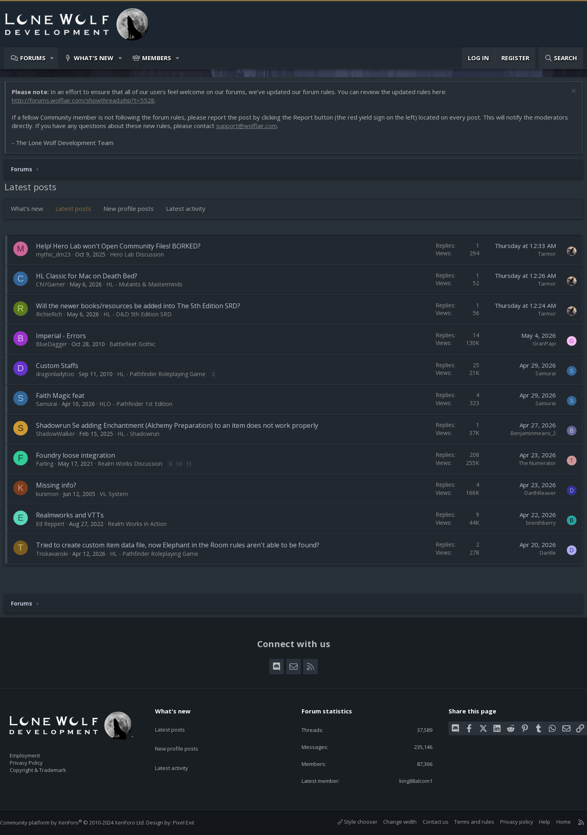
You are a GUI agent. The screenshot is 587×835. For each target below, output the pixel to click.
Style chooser (349, 822)
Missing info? (60, 489)
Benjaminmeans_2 (529, 437)
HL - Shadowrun (143, 438)
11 (193, 468)
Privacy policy (508, 822)
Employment (35, 750)
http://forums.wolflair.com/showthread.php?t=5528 (87, 104)
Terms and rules (466, 822)
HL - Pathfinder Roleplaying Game (165, 378)
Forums (33, 58)
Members (156, 58)
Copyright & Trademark (50, 767)
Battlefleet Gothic (136, 348)
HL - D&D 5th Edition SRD (141, 318)
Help (536, 822)
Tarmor (543, 257)
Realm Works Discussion (134, 467)
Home (555, 822)
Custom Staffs (61, 369)
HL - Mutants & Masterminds (148, 288)
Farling (48, 467)
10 (183, 468)
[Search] (561, 58)
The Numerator (533, 467)
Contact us (427, 822)
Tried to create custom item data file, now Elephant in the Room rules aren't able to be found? (181, 549)
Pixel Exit (191, 822)
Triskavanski (56, 558)
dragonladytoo (59, 378)
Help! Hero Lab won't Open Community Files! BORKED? (122, 250)
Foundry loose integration (79, 459)
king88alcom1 (409, 780)
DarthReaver (536, 497)
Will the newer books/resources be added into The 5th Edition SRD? (142, 309)
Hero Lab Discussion (141, 258)
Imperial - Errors (65, 339)
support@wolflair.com (250, 130)
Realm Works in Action (141, 528)
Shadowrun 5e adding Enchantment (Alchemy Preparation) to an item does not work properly (181, 429)
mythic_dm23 (57, 258)
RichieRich (53, 318)
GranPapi (540, 347)
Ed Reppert (54, 528)
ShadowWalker (59, 438)
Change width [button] (392, 822)
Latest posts (77, 212)
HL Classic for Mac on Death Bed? (90, 280)
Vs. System (118, 498)
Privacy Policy (37, 759)
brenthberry (537, 526)
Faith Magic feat (64, 399)
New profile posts (132, 212)
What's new (93, 58)
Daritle (544, 556)
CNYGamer (54, 288)
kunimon (51, 498)
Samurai (541, 377)
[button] (52, 58)
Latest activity (190, 212)
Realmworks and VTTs (74, 519)
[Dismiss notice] (568, 96)
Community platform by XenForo (80, 822)
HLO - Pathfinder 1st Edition (139, 408)
